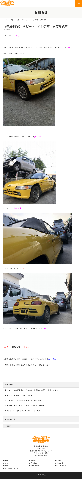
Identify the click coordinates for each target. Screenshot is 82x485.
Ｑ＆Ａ (7, 463)
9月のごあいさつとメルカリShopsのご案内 (23, 411)
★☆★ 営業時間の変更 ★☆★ (19, 395)
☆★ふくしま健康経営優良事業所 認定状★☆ (25, 400)
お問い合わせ (35, 466)
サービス (60, 460)
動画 (6, 466)
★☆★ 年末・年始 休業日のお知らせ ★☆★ (25, 405)
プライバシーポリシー (12, 468)
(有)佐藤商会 (42, 475)
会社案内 (34, 463)
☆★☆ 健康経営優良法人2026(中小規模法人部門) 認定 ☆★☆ (32, 390)
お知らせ (12, 20)
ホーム (5, 20)
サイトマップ (61, 466)
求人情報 (60, 463)
